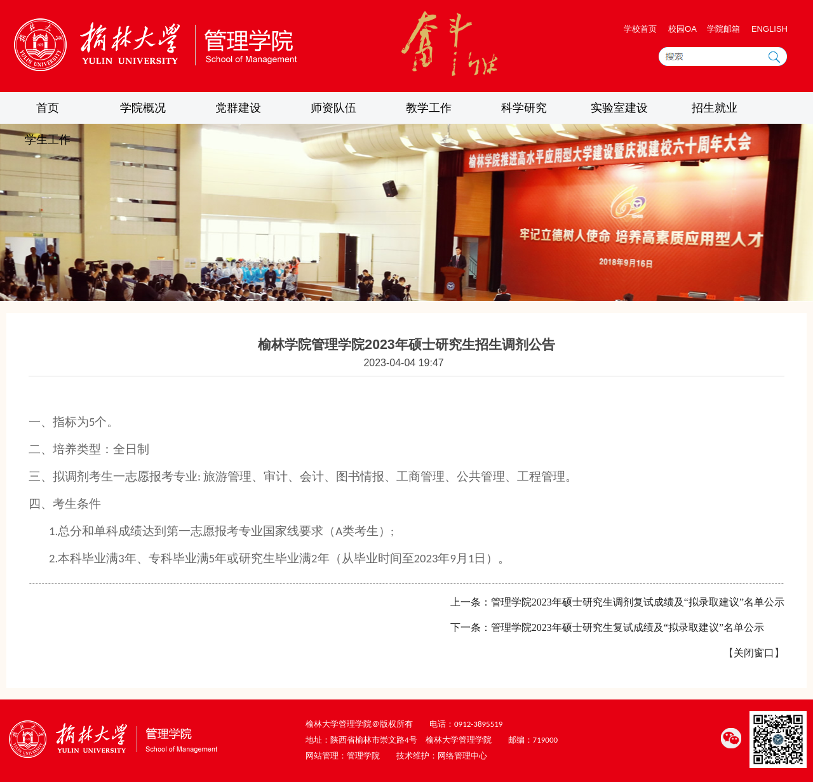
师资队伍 (333, 108)
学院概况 (143, 108)
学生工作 (48, 139)
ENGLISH (769, 29)
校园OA (683, 29)
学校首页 (640, 29)
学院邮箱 (723, 29)
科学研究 (524, 108)
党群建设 (238, 108)
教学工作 (429, 108)
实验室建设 (619, 108)
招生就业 (714, 108)
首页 (47, 108)
